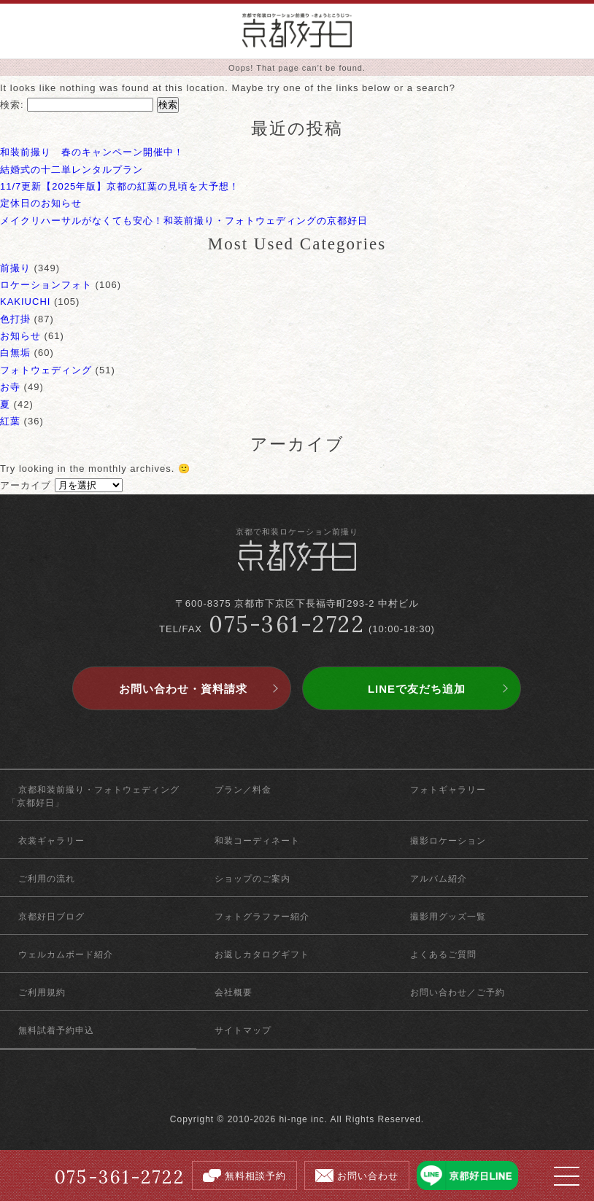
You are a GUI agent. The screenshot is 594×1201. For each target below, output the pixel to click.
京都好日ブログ (51, 917)
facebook (272, 1088)
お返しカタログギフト (262, 954)
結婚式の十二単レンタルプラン (71, 169)
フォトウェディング (46, 370)
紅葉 (10, 421)
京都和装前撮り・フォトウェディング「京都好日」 (93, 796)
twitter (297, 1088)
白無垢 (15, 352)
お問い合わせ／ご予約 (457, 992)
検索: (12, 104)
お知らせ (20, 335)
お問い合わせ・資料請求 (183, 689)
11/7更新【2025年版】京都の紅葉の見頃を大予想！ (119, 186)
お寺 (10, 386)
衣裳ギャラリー (51, 841)
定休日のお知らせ (41, 203)
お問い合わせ (367, 1175)
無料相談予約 (255, 1175)
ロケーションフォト (46, 284)
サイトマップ (243, 1030)
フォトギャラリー (448, 790)
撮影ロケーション (448, 841)
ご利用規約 (42, 992)
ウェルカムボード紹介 (65, 954)
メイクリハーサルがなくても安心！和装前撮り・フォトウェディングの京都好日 (184, 220)
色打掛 (15, 319)
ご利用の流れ (46, 879)
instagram (323, 1088)
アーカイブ (25, 485)
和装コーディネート (257, 841)
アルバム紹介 (438, 879)
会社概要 (233, 992)
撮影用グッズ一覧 (448, 917)
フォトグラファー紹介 (262, 917)
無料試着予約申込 (56, 1030)
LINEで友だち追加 (417, 689)
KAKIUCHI (25, 301)
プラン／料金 (243, 790)
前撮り (15, 268)
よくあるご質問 (443, 954)
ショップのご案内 (252, 879)
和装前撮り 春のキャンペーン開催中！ (92, 152)
